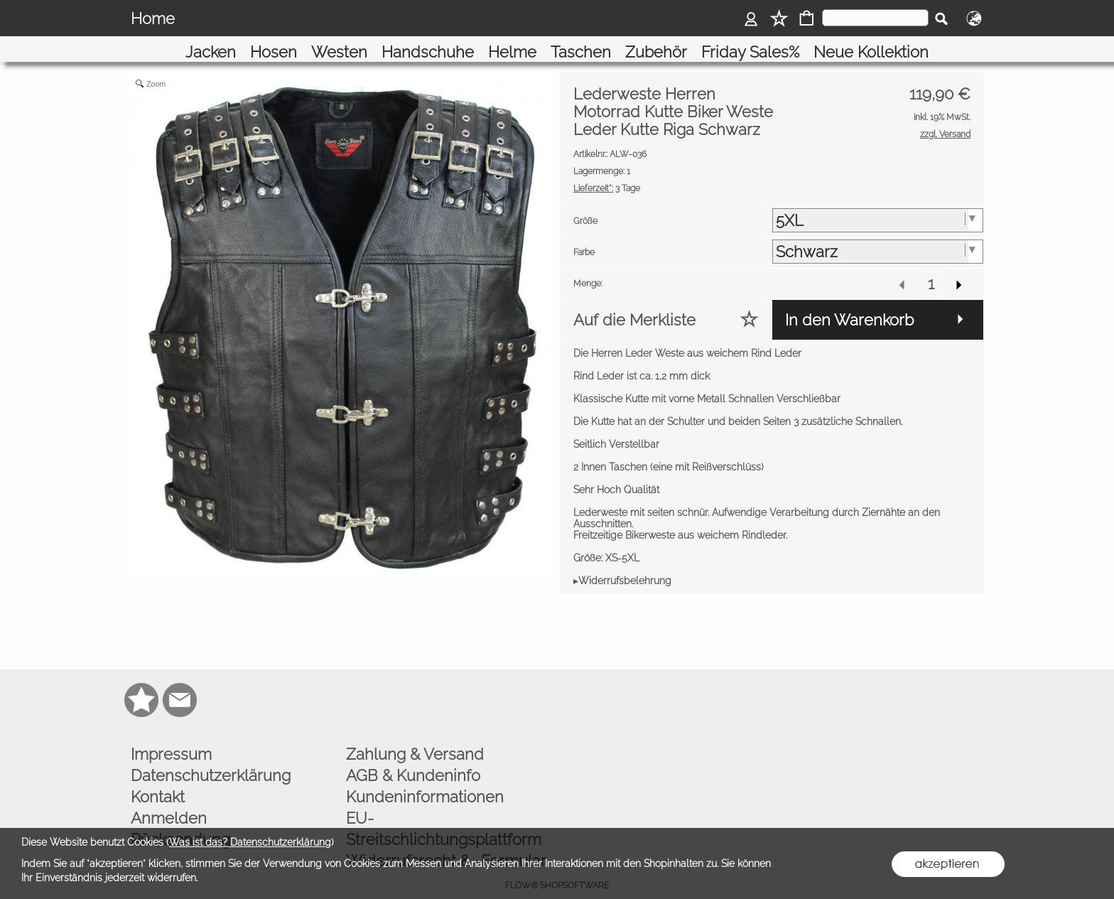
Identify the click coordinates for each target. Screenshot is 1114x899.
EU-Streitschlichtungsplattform (443, 810)
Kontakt (158, 778)
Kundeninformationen (425, 778)
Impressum (171, 735)
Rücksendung (180, 821)
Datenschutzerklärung (211, 757)
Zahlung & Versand (415, 735)
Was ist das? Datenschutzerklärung (250, 842)
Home (153, 18)
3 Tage (606, 170)
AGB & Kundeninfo (413, 757)
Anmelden (169, 799)
